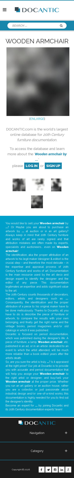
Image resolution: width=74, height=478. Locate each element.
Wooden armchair (37, 41)
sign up (53, 166)
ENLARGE (37, 119)
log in (32, 166)
